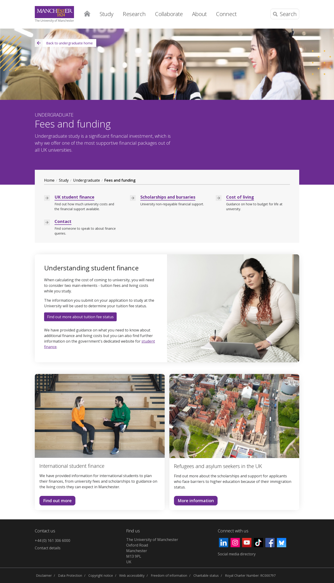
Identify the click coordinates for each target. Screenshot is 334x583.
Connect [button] (226, 14)
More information (194, 501)
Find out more (55, 501)
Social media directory (237, 554)
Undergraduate (86, 180)
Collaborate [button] (169, 14)
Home (87, 13)
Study (64, 180)
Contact (63, 221)
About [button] (199, 14)
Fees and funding (119, 180)
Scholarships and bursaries (167, 197)
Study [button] (106, 14)
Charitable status (206, 575)
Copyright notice (100, 575)
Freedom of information (169, 575)
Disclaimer (44, 575)
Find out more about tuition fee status (80, 316)
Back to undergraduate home (64, 43)
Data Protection (70, 575)
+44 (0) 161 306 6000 (52, 540)
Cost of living (240, 197)
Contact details (48, 547)
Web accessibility (132, 575)
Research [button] (134, 14)
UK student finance (74, 197)
